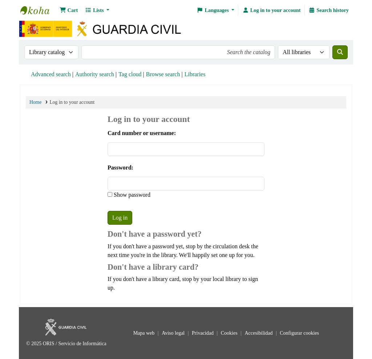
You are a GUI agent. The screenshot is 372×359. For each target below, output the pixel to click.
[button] (69, 10)
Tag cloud (129, 74)
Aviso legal (174, 333)
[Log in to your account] (271, 10)
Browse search (163, 74)
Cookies (230, 333)
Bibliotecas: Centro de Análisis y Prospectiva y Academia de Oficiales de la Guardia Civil (38, 10)
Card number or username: (142, 133)
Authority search (94, 74)
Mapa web (144, 333)
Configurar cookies (299, 333)
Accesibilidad (259, 333)
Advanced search (51, 74)
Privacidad (203, 333)
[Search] (340, 52)
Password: (120, 167)
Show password (131, 195)
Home (35, 102)
